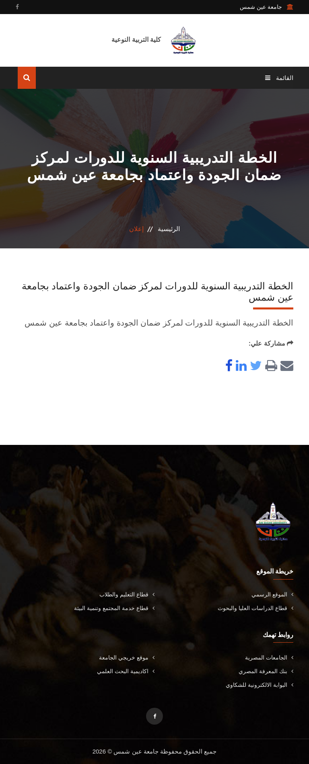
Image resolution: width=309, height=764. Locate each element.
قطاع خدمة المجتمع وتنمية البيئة (114, 608)
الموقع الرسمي (272, 594)
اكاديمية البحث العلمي (125, 671)
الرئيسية (169, 228)
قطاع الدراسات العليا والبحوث (255, 608)
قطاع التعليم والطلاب (126, 594)
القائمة (279, 77)
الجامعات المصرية (269, 657)
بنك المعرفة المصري (266, 671)
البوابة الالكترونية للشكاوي (259, 685)
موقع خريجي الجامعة (126, 657)
